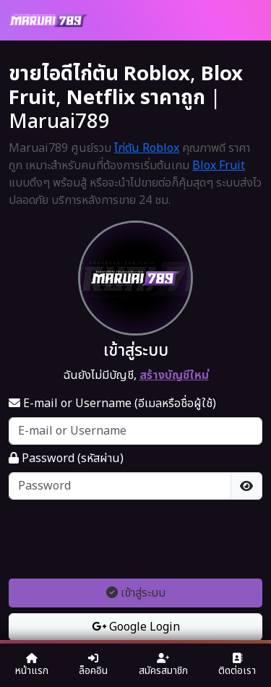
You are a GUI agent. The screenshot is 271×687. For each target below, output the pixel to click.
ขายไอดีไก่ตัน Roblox (99, 74)
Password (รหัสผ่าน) (66, 458)
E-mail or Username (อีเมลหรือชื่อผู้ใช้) (112, 403)
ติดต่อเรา (237, 665)
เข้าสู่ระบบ (135, 593)
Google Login (136, 627)
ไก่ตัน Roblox (146, 148)
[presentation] (136, 539)
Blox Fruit (218, 165)
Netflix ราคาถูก (135, 98)
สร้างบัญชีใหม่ (174, 375)
